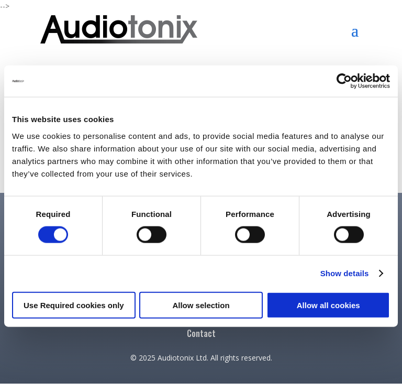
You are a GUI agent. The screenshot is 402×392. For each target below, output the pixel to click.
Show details (344, 273)
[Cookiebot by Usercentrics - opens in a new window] (344, 81)
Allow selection (200, 304)
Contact (201, 335)
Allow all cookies (328, 304)
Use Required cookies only (74, 304)
